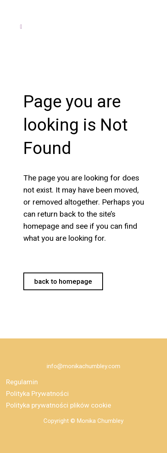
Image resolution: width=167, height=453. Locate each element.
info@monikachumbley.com (83, 366)
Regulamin (22, 382)
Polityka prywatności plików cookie (58, 405)
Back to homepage (63, 281)
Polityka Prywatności (37, 393)
